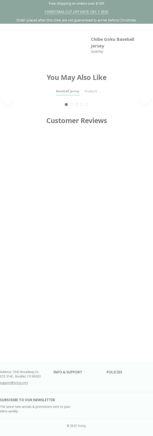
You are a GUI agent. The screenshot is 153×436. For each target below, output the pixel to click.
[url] (76, 12)
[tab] (66, 104)
